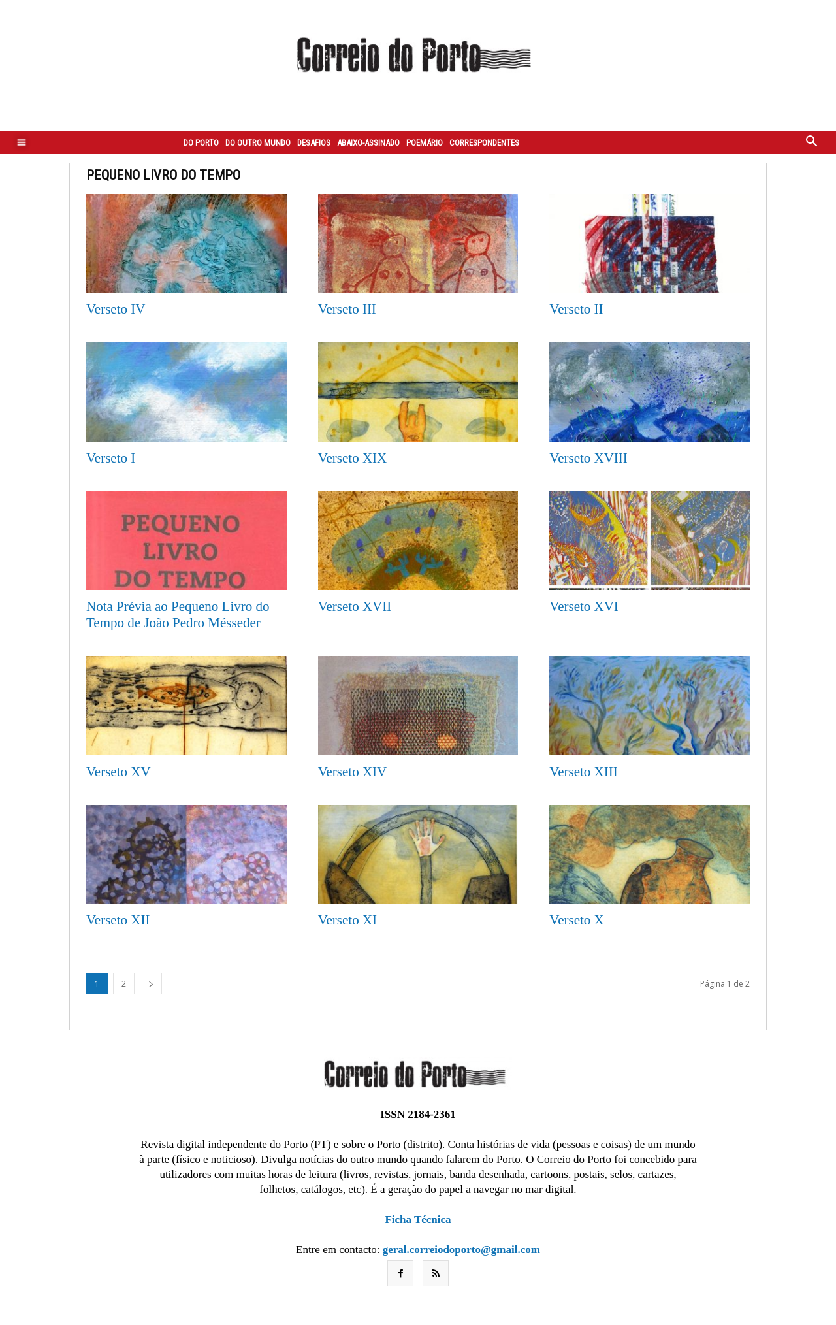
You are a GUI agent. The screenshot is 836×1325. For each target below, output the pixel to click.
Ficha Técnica (418, 1219)
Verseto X (576, 920)
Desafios (313, 143)
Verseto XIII (583, 771)
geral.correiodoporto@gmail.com (461, 1249)
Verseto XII (118, 920)
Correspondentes (484, 143)
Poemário (424, 143)
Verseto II (576, 309)
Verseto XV (118, 771)
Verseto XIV (352, 771)
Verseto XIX (352, 458)
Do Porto (201, 143)
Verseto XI (347, 920)
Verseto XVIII (588, 458)
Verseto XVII (355, 606)
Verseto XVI (584, 606)
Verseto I (110, 458)
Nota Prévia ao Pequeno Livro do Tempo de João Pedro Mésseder (178, 614)
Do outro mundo (258, 143)
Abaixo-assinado (368, 143)
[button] (812, 142)
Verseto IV (115, 309)
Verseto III (347, 309)
